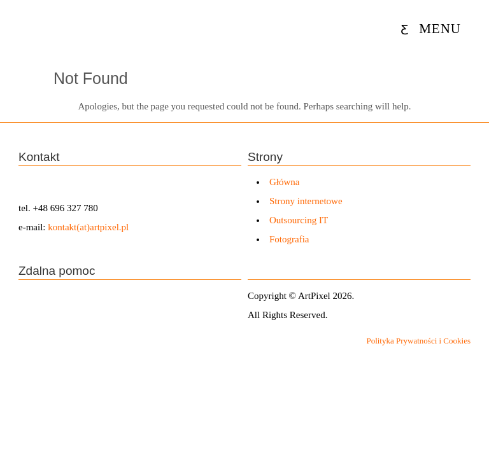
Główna (284, 182)
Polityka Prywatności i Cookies (418, 340)
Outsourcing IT (298, 220)
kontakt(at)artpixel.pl (88, 227)
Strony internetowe (306, 201)
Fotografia (289, 239)
